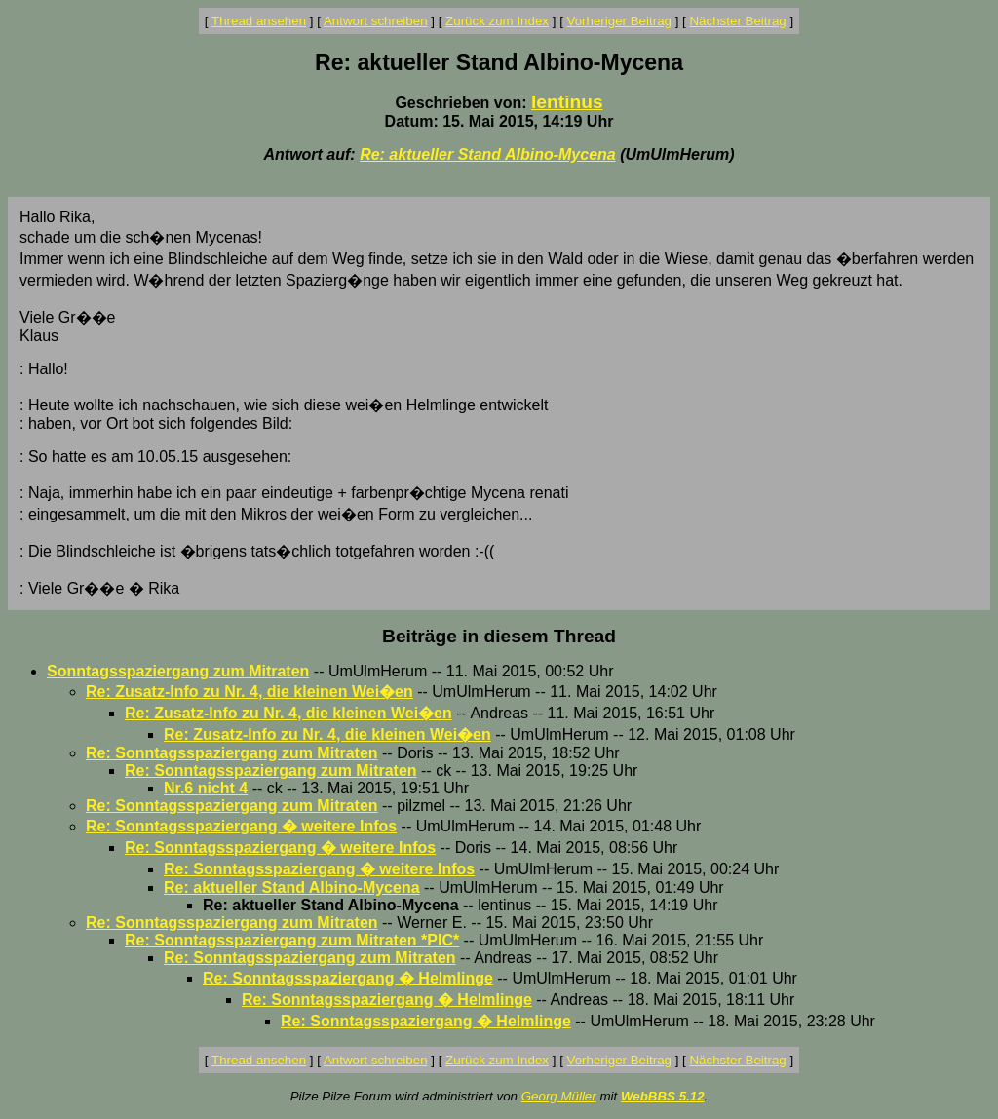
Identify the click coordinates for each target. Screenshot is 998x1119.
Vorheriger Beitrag (619, 21)
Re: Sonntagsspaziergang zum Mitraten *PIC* (292, 940)
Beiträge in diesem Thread (499, 636)
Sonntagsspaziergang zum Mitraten (178, 671)
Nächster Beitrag (737, 21)
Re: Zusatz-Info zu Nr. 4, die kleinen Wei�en (249, 691)
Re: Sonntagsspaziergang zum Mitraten (232, 753)
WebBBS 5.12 (663, 1096)
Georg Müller (558, 1096)
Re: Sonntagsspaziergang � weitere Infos (241, 826)
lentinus (567, 102)
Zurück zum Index (497, 21)
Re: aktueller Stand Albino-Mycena (488, 154)
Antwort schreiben (376, 21)
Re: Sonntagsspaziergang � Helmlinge (348, 978)
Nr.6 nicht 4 (206, 788)
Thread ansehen (258, 21)
